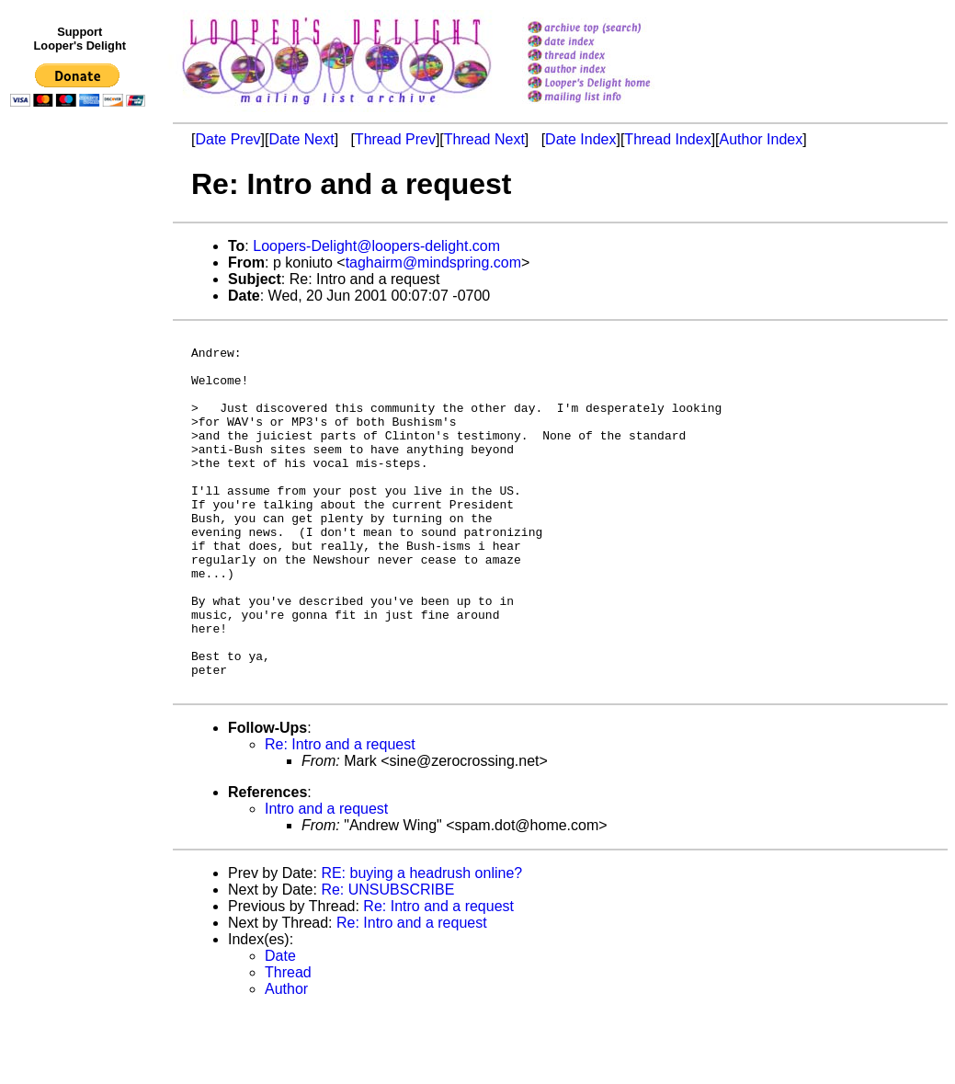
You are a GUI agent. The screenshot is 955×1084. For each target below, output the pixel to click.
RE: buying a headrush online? (421, 945)
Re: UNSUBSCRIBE (387, 961)
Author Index (761, 139)
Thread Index (667, 139)
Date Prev (227, 139)
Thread (288, 1044)
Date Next (301, 139)
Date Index (580, 139)
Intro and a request (326, 880)
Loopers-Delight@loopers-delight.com (376, 246)
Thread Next (484, 139)
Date (280, 1027)
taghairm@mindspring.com (433, 262)
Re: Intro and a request (340, 816)
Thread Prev (395, 139)
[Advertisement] (80, 494)
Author (286, 1060)
